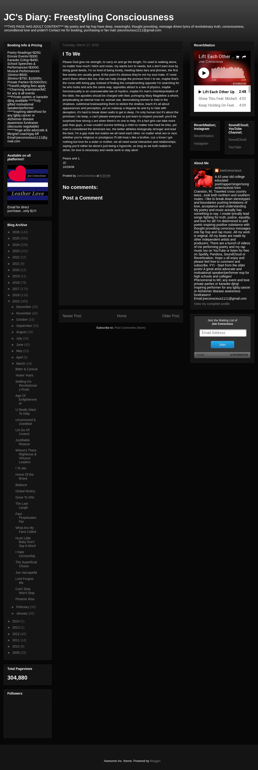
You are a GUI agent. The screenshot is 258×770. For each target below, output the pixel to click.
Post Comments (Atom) (130, 327)
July (19, 338)
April (19, 357)
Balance (21, 485)
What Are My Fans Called (25, 530)
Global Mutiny (25, 491)
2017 (16, 289)
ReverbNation (204, 136)
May (19, 351)
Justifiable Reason (22, 442)
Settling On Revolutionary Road (26, 385)
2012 (16, 634)
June (20, 344)
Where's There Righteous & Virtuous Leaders (25, 456)
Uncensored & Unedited (25, 422)
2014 (16, 621)
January (22, 613)
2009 (16, 652)
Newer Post (72, 316)
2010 (16, 646)
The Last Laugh (21, 505)
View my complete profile (212, 304)
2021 (16, 264)
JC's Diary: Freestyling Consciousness (89, 17)
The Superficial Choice (26, 564)
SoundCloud (237, 139)
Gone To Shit (24, 497)
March (21, 363)
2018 (16, 282)
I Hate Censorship (25, 554)
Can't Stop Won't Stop (25, 591)
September (24, 326)
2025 (16, 238)
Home (122, 316)
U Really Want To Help (25, 411)
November (24, 313)
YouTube (235, 147)
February (23, 607)
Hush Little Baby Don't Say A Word (25, 542)
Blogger (155, 761)
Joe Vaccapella (26, 572)
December (24, 307)
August (21, 332)
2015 (16, 301)
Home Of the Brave (24, 476)
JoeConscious (231, 170)
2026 (16, 232)
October (22, 319)
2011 (16, 640)
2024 (16, 245)
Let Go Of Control (22, 432)
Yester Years (24, 375)
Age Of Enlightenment (26, 399)
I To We (20, 468)
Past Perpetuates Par (25, 518)
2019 (16, 276)
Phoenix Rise (25, 599)
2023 (16, 251)
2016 (16, 295)
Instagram (201, 143)
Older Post (170, 316)
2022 (16, 257)
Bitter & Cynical (26, 369)
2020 (16, 270)
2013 (16, 627)
